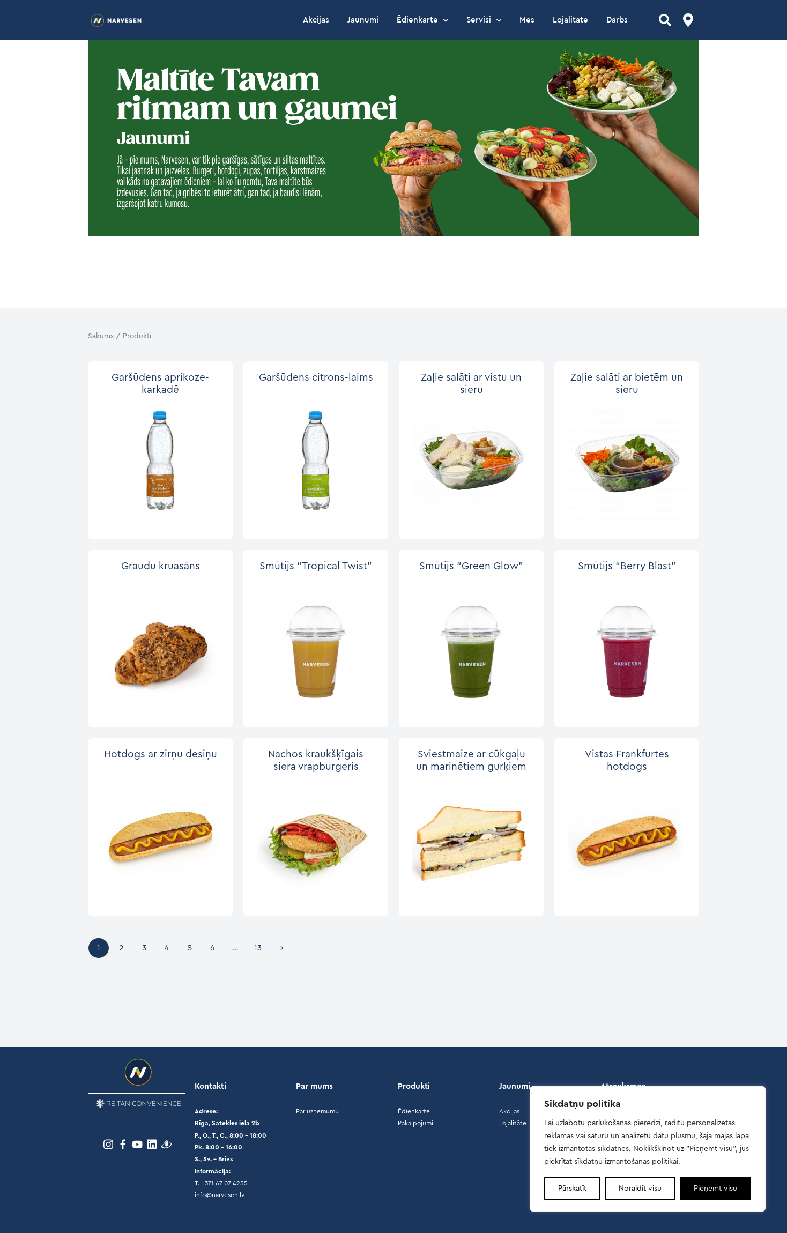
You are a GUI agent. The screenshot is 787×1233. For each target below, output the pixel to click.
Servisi (483, 20)
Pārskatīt (572, 1188)
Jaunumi (362, 20)
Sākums (101, 336)
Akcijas (316, 20)
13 (258, 948)
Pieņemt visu (715, 1188)
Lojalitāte (570, 20)
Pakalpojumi (415, 1123)
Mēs (526, 20)
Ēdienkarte (422, 20)
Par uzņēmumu (317, 1111)
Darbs (617, 20)
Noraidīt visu (640, 1188)
